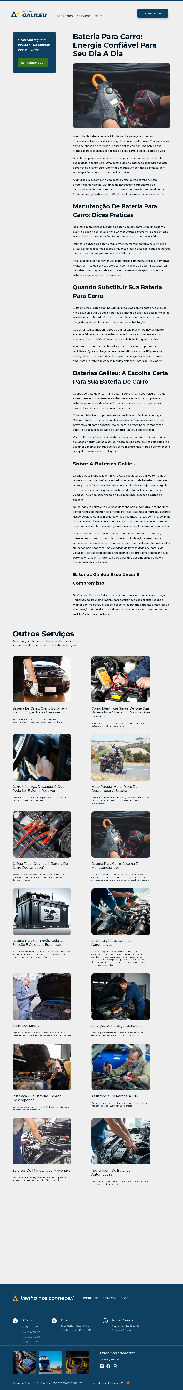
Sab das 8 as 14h (122, 1330)
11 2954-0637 (30, 1327)
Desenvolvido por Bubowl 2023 (107, 1383)
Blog (99, 16)
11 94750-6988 (31, 1337)
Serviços (84, 16)
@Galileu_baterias (109, 1359)
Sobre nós (65, 16)
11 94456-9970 (31, 1332)
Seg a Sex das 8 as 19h (126, 1326)
